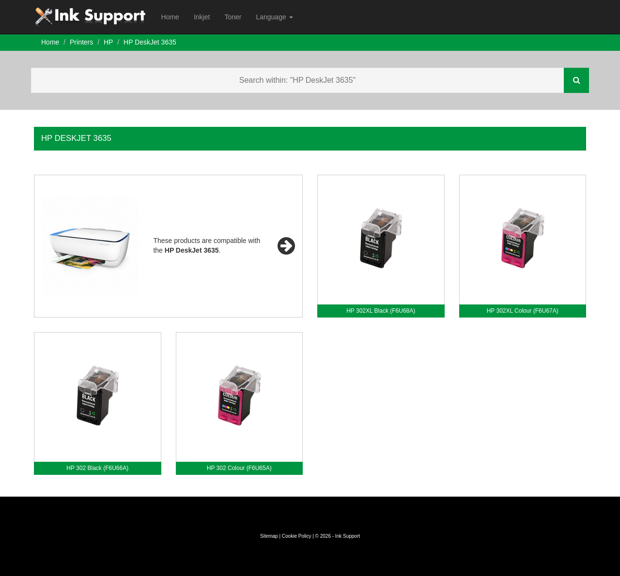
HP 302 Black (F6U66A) (97, 468)
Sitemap (269, 536)
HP (108, 42)
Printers (81, 42)
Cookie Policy (296, 536)
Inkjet (202, 17)
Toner (232, 17)
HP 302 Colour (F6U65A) (239, 468)
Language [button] (274, 17)
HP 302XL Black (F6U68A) (380, 310)
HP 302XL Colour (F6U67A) (522, 310)
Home (170, 17)
